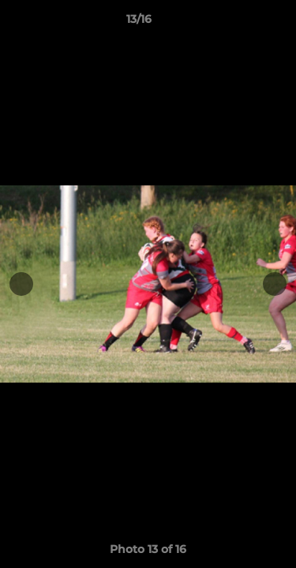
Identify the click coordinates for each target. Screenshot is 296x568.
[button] (239, 23)
